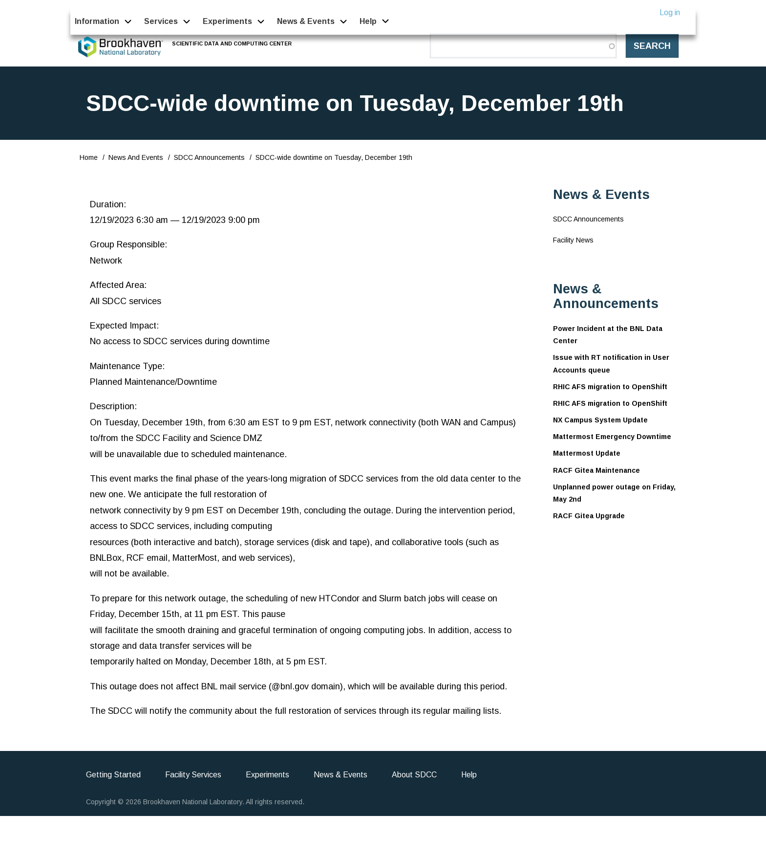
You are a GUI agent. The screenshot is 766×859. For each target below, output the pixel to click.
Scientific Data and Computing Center (232, 43)
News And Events (135, 157)
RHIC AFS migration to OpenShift (610, 387)
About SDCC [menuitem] (414, 775)
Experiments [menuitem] (227, 21)
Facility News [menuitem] (573, 240)
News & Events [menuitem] (306, 21)
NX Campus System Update (600, 420)
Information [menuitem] (97, 21)
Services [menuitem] (161, 21)
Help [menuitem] (368, 21)
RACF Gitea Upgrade (589, 516)
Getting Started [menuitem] (113, 775)
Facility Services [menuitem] (193, 775)
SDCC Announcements (209, 157)
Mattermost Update (586, 453)
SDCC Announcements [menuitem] (588, 219)
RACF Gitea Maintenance (596, 470)
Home (89, 157)
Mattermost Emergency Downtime (612, 437)
